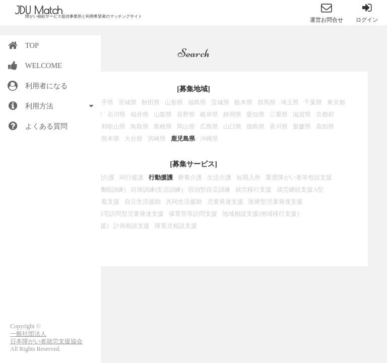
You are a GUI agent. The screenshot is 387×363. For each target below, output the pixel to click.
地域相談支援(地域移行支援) (260, 213)
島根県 (163, 126)
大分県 (133, 138)
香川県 (279, 126)
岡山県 (186, 126)
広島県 (209, 126)
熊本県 (110, 138)
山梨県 (163, 114)
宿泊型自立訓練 (209, 189)
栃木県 (243, 102)
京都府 (325, 114)
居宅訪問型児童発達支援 (130, 213)
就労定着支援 (101, 201)
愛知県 (255, 114)
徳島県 (255, 126)
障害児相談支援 (176, 225)
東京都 (336, 102)
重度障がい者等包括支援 (299, 177)
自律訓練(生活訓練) (157, 189)
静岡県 (232, 114)
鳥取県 (140, 126)
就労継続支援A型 (300, 189)
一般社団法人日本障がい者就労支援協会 (46, 337)
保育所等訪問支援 (193, 213)
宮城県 (127, 102)
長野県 (186, 114)
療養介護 (190, 177)
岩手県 (104, 102)
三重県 (279, 114)
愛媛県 (302, 126)
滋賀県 (302, 114)
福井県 (140, 114)
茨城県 (220, 102)
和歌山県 (113, 126)
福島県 (197, 102)
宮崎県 (157, 138)
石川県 (116, 114)
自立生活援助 (142, 201)
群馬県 (266, 102)
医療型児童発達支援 (275, 201)
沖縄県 (209, 138)
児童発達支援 (225, 201)
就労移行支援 (253, 189)
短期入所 (248, 177)
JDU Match (38, 10)
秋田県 (151, 102)
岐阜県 (209, 114)
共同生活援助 (184, 201)
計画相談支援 (131, 225)
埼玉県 (290, 102)
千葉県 (313, 102)
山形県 (174, 102)
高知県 (325, 126)
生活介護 (219, 177)
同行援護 (131, 177)
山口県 (232, 126)
